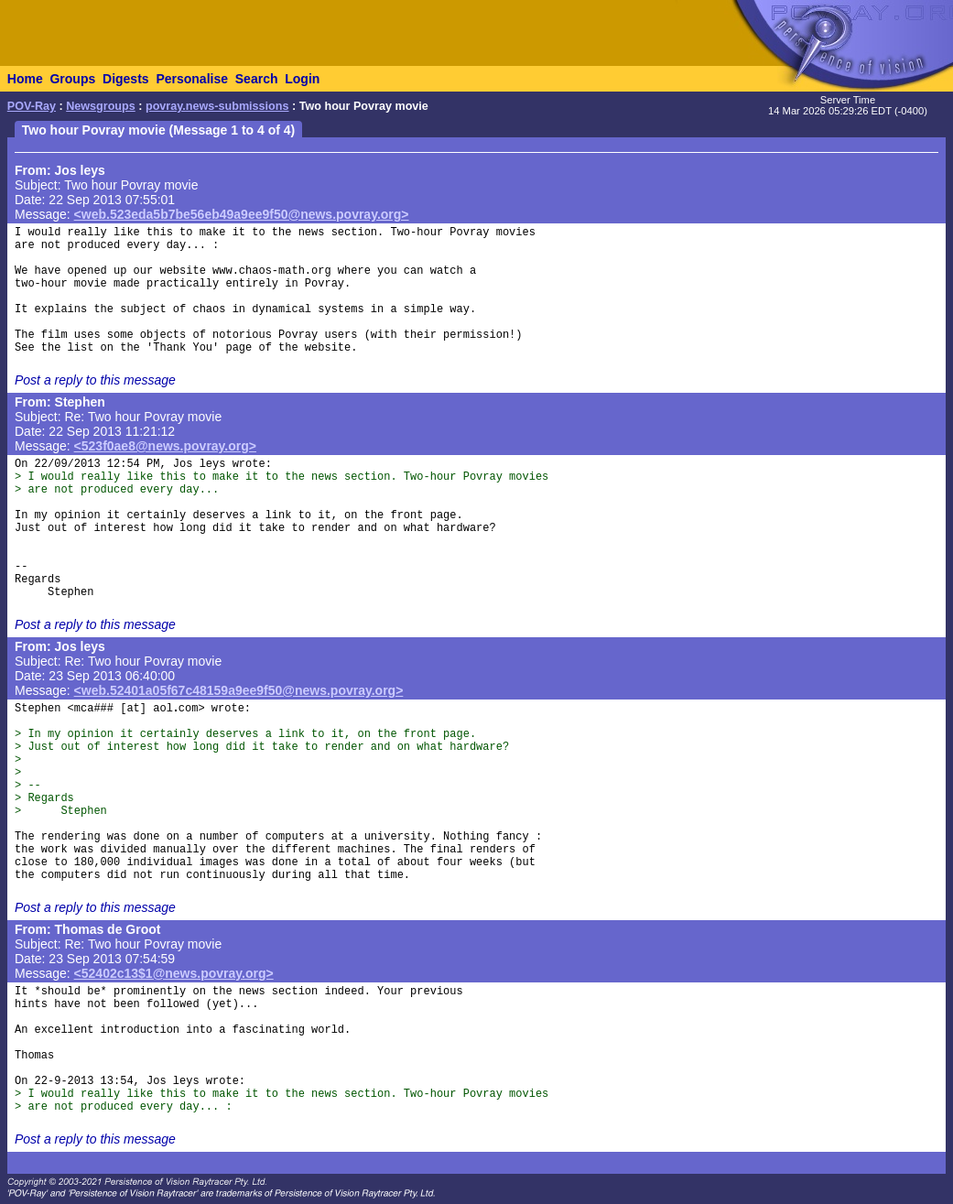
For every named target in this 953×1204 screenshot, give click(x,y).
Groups (72, 78)
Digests (126, 78)
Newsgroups (100, 106)
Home (25, 78)
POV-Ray (31, 106)
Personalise (192, 78)
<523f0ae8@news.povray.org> (165, 446)
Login (302, 78)
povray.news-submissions (217, 106)
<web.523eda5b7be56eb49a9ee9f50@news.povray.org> (241, 214)
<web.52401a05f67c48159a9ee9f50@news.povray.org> (239, 690)
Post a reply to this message (95, 380)
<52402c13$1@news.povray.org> (174, 973)
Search (256, 78)
